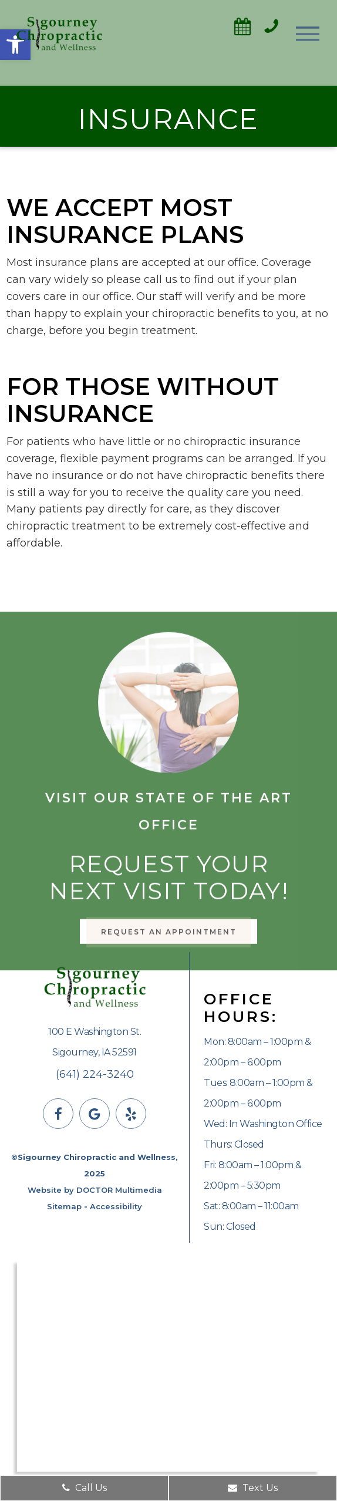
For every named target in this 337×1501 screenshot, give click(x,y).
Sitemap (64, 1206)
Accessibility (116, 1206)
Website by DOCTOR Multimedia (95, 1190)
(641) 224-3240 (95, 1074)
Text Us (253, 1487)
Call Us (84, 1487)
